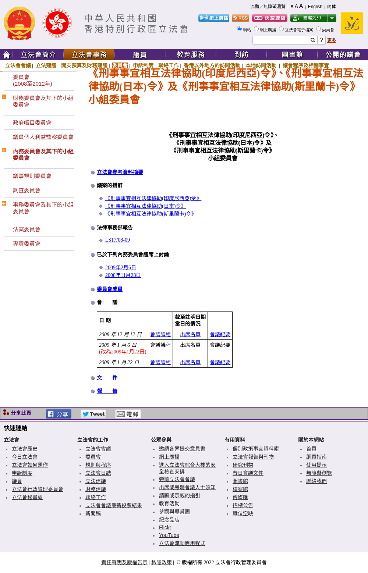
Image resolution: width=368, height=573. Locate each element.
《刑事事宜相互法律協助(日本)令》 (145, 206)
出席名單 (190, 334)
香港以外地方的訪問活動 (212, 65)
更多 (331, 40)
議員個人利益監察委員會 (43, 137)
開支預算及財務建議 (84, 65)
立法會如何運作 (30, 465)
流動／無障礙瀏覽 (268, 6)
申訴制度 (143, 65)
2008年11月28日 (123, 275)
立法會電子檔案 (299, 30)
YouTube (169, 535)
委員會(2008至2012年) (32, 80)
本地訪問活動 (261, 65)
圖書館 (240, 481)
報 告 (107, 391)
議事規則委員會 (32, 176)
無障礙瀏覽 (319, 473)
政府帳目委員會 (32, 123)
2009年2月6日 (120, 267)
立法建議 (46, 65)
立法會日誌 (98, 473)
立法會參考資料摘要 (120, 172)
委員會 (328, 30)
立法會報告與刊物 (253, 457)
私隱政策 (161, 562)
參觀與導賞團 (174, 512)
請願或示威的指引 (179, 495)
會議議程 (160, 334)
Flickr (165, 527)
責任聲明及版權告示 (124, 562)
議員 (17, 481)
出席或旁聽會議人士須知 (187, 487)
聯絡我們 (316, 481)
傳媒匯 (240, 497)
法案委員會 (26, 229)
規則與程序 (98, 465)
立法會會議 (18, 65)
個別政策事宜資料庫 (256, 449)
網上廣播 (268, 30)
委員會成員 (110, 289)
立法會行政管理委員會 (37, 489)
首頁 (311, 449)
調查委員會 (26, 190)
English (315, 6)
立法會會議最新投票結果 (113, 505)
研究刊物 (243, 465)
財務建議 (95, 489)
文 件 (107, 378)
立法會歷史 (25, 449)
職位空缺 (243, 513)
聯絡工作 (168, 65)
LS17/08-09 (117, 240)
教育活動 (169, 503)
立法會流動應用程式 (182, 543)
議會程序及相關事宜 (306, 65)
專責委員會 (26, 244)
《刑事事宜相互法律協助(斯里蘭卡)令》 (150, 214)
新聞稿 (93, 513)
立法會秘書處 (27, 497)
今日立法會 (25, 457)
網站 (247, 30)
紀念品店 (169, 520)
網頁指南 (316, 457)
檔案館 (240, 489)
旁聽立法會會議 (177, 479)
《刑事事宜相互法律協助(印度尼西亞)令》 (153, 198)
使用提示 (316, 465)
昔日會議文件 (248, 473)
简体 (331, 6)
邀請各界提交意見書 (182, 449)
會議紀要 (220, 334)
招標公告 (243, 505)
